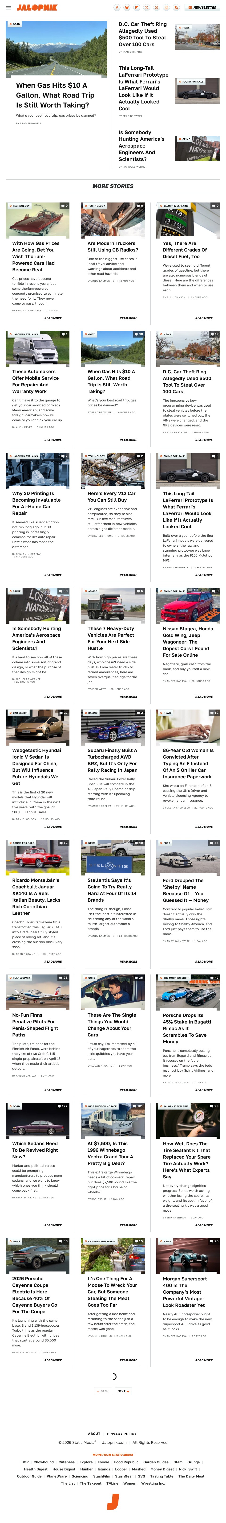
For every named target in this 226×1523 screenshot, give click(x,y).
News (186, 27)
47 (216, 977)
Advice (92, 591)
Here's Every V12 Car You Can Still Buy (112, 497)
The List (68, 1483)
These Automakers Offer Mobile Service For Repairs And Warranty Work (35, 381)
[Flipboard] (136, 7)
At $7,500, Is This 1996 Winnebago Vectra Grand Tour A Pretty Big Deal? (110, 1153)
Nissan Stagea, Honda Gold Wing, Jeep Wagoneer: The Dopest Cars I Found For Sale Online (188, 642)
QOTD (16, 24)
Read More (53, 318)
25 (141, 977)
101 (140, 1106)
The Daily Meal (191, 1476)
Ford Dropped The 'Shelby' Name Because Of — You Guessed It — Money (186, 890)
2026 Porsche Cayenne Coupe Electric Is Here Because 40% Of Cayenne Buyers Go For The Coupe (34, 1295)
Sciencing (80, 1476)
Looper (121, 1469)
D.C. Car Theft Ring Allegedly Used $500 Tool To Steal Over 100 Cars (143, 34)
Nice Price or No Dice (102, 1106)
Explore (86, 1462)
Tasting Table (162, 1476)
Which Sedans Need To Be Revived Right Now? (35, 1150)
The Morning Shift (176, 977)
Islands (104, 1469)
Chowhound (44, 1462)
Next (122, 1391)
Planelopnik (21, 977)
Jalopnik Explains (176, 205)
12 (216, 713)
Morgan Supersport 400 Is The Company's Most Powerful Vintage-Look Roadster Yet (185, 1292)
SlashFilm (101, 1476)
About (94, 1434)
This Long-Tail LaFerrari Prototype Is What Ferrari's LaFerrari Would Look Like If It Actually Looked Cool (144, 88)
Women (129, 1483)
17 (216, 334)
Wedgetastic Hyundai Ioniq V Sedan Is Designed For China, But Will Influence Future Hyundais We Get (36, 766)
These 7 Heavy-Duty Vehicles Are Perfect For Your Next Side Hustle (111, 638)
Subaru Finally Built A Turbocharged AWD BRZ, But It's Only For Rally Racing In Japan (112, 760)
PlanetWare (57, 1476)
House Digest (63, 1469)
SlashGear (124, 1476)
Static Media (83, 1442)
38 (141, 334)
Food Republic (126, 1462)
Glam (178, 1462)
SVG (141, 1476)
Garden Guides (156, 1462)
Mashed (138, 1469)
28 (66, 977)
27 (66, 713)
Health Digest (36, 1469)
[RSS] (176, 7)
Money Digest (162, 1469)
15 (141, 1241)
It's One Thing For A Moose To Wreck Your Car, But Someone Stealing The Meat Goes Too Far (112, 1292)
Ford (167, 843)
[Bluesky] (126, 7)
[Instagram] (166, 7)
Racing (92, 712)
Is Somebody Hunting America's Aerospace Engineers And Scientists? (142, 145)
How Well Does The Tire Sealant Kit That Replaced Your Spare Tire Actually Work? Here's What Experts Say (187, 1160)
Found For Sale (192, 81)
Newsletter (203, 7)
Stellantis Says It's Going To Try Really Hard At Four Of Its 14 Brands (112, 890)
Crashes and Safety (102, 1241)
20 (216, 1241)
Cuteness (67, 1462)
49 (141, 843)
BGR (25, 1462)
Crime (186, 139)
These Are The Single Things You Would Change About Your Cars (112, 1025)
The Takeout (90, 1483)
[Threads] (156, 7)
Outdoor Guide (29, 1476)
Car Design (20, 712)
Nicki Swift (188, 1469)
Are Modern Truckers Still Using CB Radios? (113, 246)
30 (66, 591)
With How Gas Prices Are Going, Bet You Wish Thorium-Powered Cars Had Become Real (36, 256)
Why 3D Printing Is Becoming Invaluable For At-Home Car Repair (36, 503)
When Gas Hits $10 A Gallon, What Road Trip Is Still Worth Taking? (55, 95)
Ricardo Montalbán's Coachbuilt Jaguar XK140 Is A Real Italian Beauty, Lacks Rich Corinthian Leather (36, 896)
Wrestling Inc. (153, 1483)
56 (66, 1241)
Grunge (193, 1462)
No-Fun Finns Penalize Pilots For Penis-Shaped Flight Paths (35, 1025)
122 (65, 1106)
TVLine (112, 1483)
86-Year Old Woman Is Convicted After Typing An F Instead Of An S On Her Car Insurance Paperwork (188, 763)
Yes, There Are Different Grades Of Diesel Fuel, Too (185, 249)
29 (216, 1106)
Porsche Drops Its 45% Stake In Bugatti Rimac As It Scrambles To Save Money (187, 1028)
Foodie (103, 1462)
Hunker (86, 1469)
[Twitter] (146, 7)
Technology (21, 205)
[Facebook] (117, 7)
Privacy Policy (122, 1434)
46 (216, 843)
